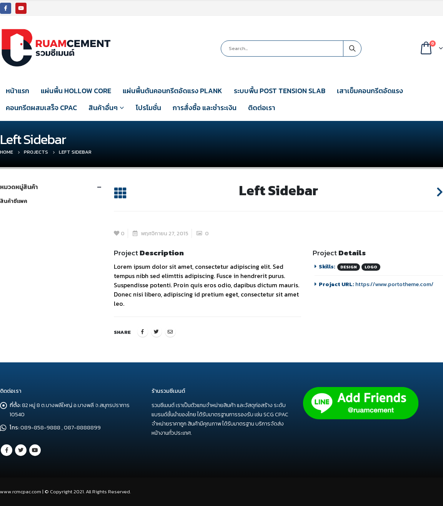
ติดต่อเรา (261, 107)
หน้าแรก (17, 90)
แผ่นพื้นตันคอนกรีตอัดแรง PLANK (172, 90)
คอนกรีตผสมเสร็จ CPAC (41, 107)
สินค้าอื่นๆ (103, 107)
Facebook (142, 331)
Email (170, 331)
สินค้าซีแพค (13, 201)
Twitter (156, 331)
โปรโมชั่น (148, 107)
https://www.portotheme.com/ (394, 284)
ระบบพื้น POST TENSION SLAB (279, 90)
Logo (371, 267)
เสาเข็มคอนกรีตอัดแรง (370, 90)
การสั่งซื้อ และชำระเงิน (204, 107)
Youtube (35, 450)
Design (348, 267)
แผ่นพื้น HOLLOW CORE (76, 90)
